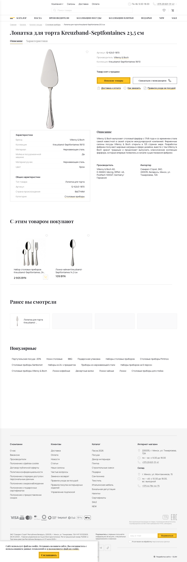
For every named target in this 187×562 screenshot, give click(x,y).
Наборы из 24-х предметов (62, 364)
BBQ (70, 358)
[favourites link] (164, 10)
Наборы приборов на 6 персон (136, 364)
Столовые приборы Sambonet (27, 364)
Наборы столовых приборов (120, 358)
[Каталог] (18, 18)
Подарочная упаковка (89, 358)
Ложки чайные (106, 370)
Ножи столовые (54, 358)
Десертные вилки (85, 370)
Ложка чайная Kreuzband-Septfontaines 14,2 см (69, 271)
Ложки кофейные (61, 370)
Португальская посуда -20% (26, 358)
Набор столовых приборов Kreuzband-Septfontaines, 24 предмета (29, 271)
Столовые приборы (75, 196)
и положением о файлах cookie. (63, 548)
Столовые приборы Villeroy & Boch (29, 370)
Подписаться (167, 535)
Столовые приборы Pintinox (154, 358)
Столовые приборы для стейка (147, 370)
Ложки (122, 370)
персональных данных (161, 541)
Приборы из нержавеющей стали (98, 364)
